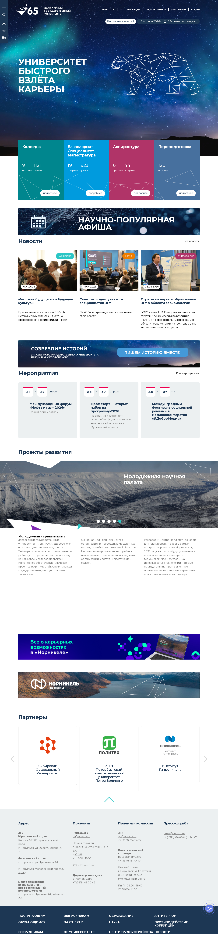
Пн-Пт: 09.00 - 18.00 (130, 885)
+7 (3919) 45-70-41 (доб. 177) (180, 837)
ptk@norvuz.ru (82, 878)
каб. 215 (77, 854)
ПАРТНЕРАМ (178, 9)
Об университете (79, 932)
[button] (98, 521)
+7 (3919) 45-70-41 (84, 865)
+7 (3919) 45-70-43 (129, 860)
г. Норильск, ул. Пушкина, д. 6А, (91, 848)
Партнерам (73, 922)
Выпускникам (76, 916)
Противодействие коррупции (171, 923)
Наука (114, 922)
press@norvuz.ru (174, 833)
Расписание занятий (120, 21)
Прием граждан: (83, 843)
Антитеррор (165, 916)
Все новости (192, 241)
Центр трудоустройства (131, 932)
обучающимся (156, 9)
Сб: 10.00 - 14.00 (127, 889)
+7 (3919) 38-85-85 (129, 840)
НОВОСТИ (108, 9)
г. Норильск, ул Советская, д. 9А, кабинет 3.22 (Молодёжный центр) (135, 875)
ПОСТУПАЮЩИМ (130, 9)
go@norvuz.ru (127, 836)
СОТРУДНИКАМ (30, 932)
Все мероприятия (188, 373)
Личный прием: (128, 867)
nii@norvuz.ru (81, 836)
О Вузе (195, 9)
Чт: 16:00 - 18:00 (82, 858)
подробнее (50, 193)
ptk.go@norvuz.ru (129, 856)
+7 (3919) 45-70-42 (84, 882)
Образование (121, 916)
